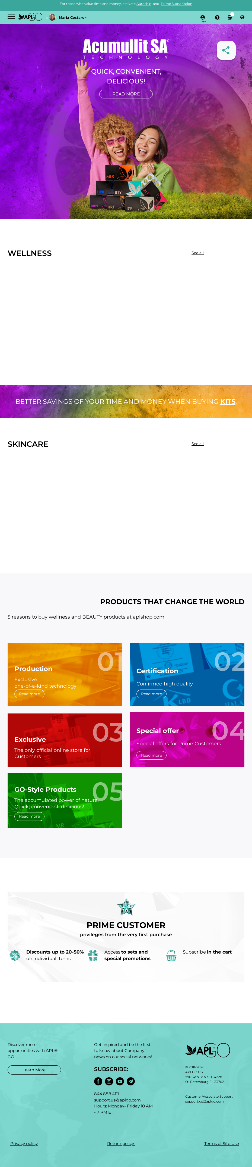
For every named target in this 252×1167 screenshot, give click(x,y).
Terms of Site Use (221, 1143)
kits (227, 401)
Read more (126, 94)
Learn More (34, 1069)
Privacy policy (24, 1143)
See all (198, 252)
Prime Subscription (176, 4)
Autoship (143, 4)
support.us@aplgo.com (204, 1101)
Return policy (121, 1143)
